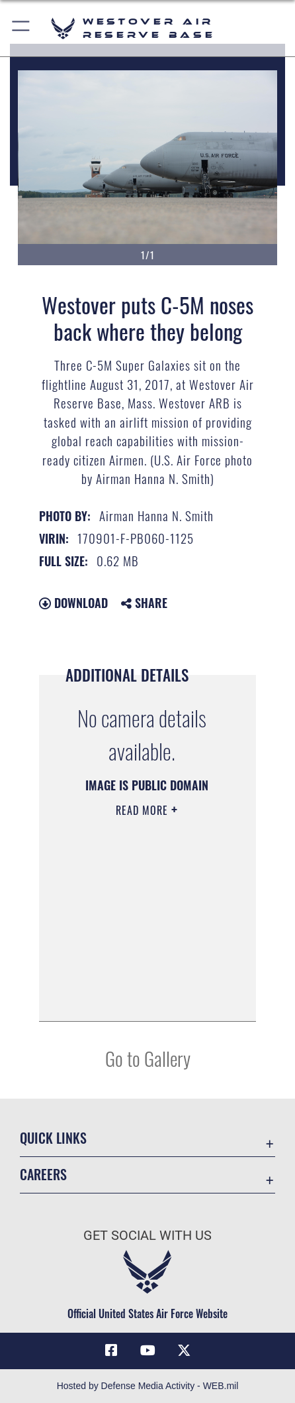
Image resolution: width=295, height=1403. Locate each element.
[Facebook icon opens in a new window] (111, 1351)
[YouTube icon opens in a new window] (147, 1351)
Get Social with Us (147, 1235)
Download (73, 602)
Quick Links (53, 1138)
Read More (143, 810)
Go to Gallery (147, 1058)
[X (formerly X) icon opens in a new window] (184, 1351)
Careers (43, 1174)
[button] (21, 28)
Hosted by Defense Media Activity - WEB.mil (148, 1385)
